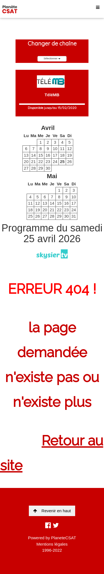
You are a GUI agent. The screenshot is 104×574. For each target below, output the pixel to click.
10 (55, 148)
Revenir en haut (52, 510)
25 (62, 161)
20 (26, 161)
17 (55, 155)
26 (69, 161)
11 (62, 148)
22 (40, 161)
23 (47, 161)
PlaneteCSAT (63, 537)
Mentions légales (52, 544)
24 (55, 161)
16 (47, 155)
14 (33, 155)
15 (40, 155)
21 (33, 161)
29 (40, 168)
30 (47, 168)
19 (69, 155)
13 (26, 155)
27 (26, 168)
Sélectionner (52, 58)
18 (62, 155)
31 (73, 216)
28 (33, 168)
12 (69, 148)
